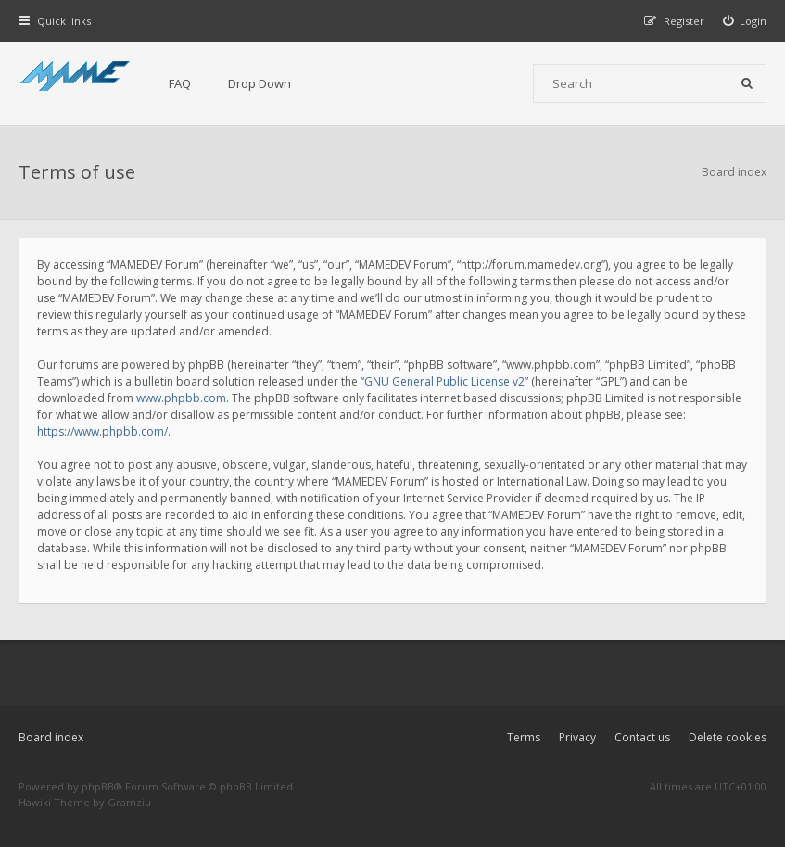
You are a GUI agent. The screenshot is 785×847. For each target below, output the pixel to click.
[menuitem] (745, 21)
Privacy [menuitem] (577, 737)
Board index (51, 737)
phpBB (98, 786)
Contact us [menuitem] (642, 737)
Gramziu (129, 802)
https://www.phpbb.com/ (102, 431)
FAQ (180, 83)
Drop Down (259, 83)
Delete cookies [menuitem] (727, 737)
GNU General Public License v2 (444, 381)
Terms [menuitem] (523, 737)
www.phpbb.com (181, 398)
